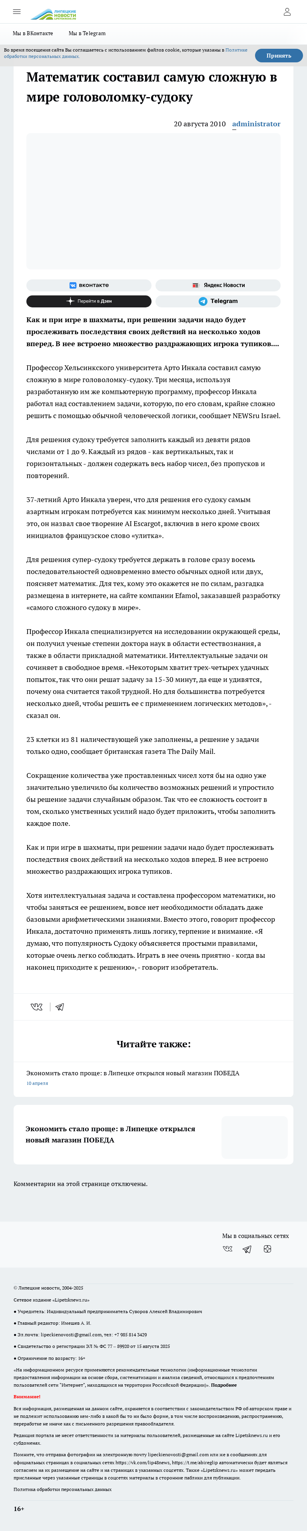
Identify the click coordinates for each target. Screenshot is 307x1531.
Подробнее (224, 1385)
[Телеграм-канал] (218, 301)
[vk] (37, 1007)
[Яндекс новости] (218, 285)
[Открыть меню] (16, 12)
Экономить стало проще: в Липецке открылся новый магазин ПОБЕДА (153, 1078)
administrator (256, 123)
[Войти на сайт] (287, 12)
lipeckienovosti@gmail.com (71, 1335)
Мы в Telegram (87, 33)
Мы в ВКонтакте (33, 33)
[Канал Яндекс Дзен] (89, 301)
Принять (279, 55)
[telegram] (62, 1007)
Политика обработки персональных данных (63, 1489)
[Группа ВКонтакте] (89, 285)
